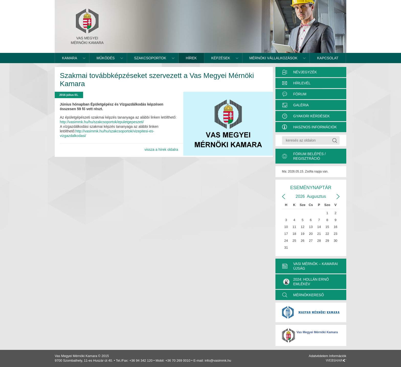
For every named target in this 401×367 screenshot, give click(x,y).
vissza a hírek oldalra (161, 149)
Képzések (220, 58)
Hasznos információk (315, 127)
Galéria (301, 105)
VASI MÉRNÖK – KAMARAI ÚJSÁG (315, 266)
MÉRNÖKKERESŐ (308, 295)
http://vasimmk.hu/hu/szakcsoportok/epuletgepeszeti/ (102, 122)
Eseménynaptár (310, 187)
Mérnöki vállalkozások (273, 58)
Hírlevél (302, 83)
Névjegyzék (305, 72)
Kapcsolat (327, 58)
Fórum (299, 94)
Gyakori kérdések (311, 116)
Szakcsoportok (150, 58)
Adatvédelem (318, 356)
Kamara (69, 58)
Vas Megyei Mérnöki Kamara (317, 332)
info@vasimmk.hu (218, 360)
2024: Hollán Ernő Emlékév (306, 281)
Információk (337, 356)
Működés (106, 58)
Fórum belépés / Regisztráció (309, 156)
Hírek (191, 58)
